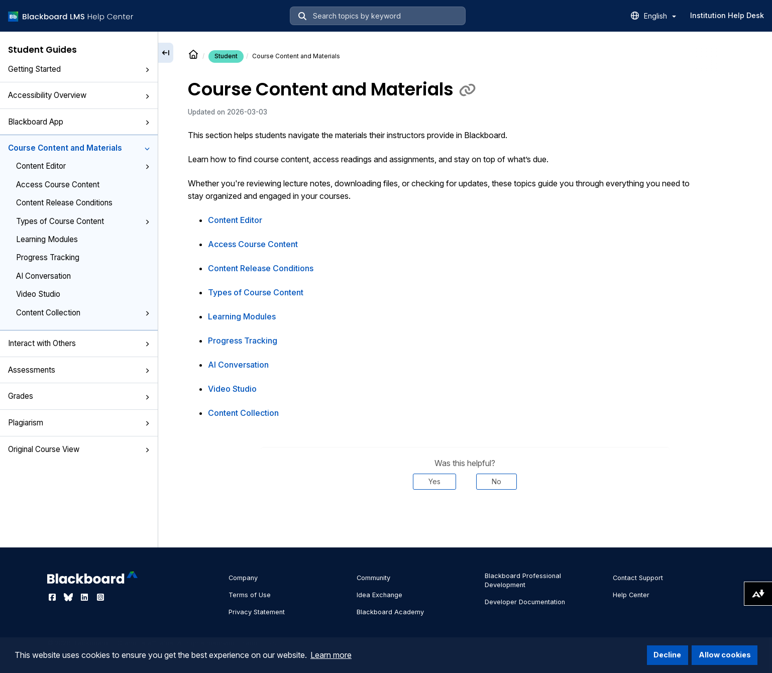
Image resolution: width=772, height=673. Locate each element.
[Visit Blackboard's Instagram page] (100, 597)
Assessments (79, 370)
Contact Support (638, 578)
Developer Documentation (525, 602)
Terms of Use (250, 595)
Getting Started (79, 69)
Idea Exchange (379, 595)
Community (373, 578)
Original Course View (79, 449)
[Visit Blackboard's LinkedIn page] (85, 597)
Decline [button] (667, 654)
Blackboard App (79, 122)
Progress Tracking (47, 257)
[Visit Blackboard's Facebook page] (53, 597)
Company (243, 578)
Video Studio (38, 294)
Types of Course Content (83, 221)
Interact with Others (79, 343)
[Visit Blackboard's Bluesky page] (69, 597)
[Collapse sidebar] (165, 53)
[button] (147, 69)
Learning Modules (47, 239)
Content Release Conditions (64, 202)
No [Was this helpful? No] (496, 481)
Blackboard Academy (390, 612)
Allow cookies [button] (725, 654)
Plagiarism (79, 422)
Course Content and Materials (79, 148)
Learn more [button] (331, 655)
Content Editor (83, 166)
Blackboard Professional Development (523, 580)
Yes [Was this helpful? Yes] (434, 481)
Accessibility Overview (79, 95)
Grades (79, 396)
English (660, 16)
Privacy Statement (257, 612)
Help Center (631, 595)
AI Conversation (43, 276)
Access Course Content (57, 184)
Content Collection (83, 312)
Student (226, 56)
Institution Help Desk (727, 15)
